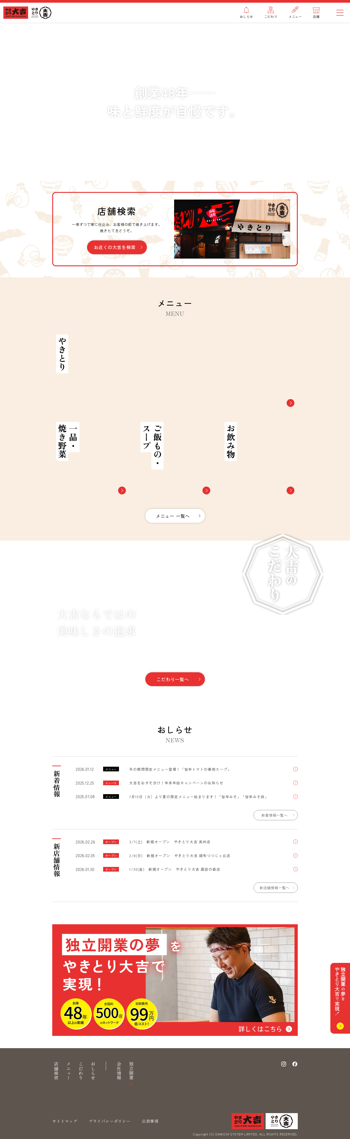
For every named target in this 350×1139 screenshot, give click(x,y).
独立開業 (131, 1071)
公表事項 (150, 1121)
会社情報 (119, 1071)
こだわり (80, 1071)
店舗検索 (56, 1071)
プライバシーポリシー (110, 1121)
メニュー (68, 1071)
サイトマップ (64, 1121)
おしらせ (93, 1071)
